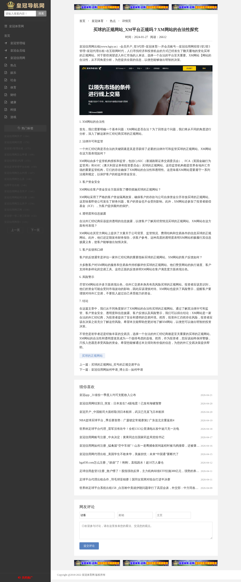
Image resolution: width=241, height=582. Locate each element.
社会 (10, 80)
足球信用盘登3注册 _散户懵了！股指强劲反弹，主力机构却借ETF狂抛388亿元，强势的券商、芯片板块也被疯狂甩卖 (155, 471)
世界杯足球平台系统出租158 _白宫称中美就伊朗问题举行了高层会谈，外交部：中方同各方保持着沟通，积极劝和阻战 (156, 488)
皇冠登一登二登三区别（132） (21, 215)
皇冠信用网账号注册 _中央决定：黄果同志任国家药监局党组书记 (122, 437)
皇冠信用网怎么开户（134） (20, 203)
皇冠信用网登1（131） (17, 221)
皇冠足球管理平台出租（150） (21, 166)
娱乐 (10, 72)
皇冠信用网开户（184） (17, 136)
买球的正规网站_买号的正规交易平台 (115, 364)
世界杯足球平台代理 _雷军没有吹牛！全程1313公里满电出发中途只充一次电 (129, 428)
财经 (10, 95)
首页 (7, 35)
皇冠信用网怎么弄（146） (18, 179)
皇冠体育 (97, 21)
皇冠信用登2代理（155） (18, 160)
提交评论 (89, 548)
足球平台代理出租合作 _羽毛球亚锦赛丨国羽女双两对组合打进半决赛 (124, 479)
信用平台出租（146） (16, 185)
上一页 (15, 230)
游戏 (10, 117)
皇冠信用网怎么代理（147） (20, 172)
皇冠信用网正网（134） (17, 209)
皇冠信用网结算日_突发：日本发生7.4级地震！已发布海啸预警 (120, 403)
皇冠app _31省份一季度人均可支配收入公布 (107, 395)
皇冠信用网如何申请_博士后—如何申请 (117, 369)
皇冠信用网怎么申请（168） (20, 154)
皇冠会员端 (14, 50)
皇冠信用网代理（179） (17, 142)
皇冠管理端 (14, 43)
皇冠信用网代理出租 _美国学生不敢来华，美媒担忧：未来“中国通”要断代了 (129, 454)
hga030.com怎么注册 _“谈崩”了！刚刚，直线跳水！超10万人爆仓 (121, 462)
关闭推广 (27, 577)
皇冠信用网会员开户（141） (20, 191)
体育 (10, 87)
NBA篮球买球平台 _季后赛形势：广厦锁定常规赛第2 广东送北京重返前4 (126, 420)
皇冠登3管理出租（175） (18, 148)
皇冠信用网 (14, 58)
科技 (10, 109)
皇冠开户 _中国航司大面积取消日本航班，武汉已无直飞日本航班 (122, 411)
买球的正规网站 (92, 355)
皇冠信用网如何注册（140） (20, 197)
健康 (10, 102)
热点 (10, 65)
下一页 (35, 230)
